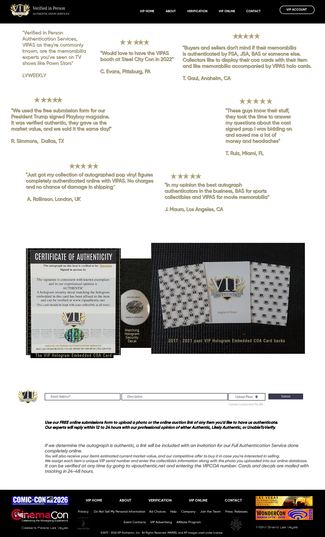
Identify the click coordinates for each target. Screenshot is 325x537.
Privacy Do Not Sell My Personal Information (112, 511)
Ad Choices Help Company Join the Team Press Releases (198, 511)
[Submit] (285, 396)
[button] (246, 397)
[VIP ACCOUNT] (297, 10)
